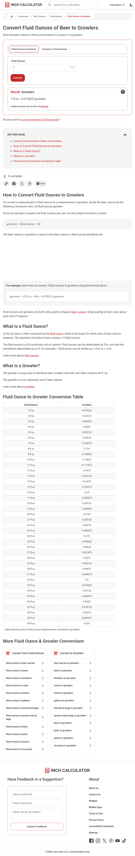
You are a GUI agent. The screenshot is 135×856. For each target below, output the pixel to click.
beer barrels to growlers (73, 663)
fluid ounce (56, 333)
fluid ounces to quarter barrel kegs (25, 717)
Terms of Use (96, 813)
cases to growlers (73, 685)
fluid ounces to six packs (25, 749)
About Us (93, 788)
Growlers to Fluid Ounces (54, 49)
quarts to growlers (73, 738)
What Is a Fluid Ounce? (26, 151)
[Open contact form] (123, 91)
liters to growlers (73, 723)
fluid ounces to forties (25, 693)
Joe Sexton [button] (16, 176)
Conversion (23, 16)
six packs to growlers (73, 745)
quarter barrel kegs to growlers (73, 715)
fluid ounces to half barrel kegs (25, 708)
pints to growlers (73, 730)
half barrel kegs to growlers (73, 708)
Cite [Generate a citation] (40, 183)
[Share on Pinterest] (29, 183)
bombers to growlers (73, 678)
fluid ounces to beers (25, 670)
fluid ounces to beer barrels (25, 663)
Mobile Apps (95, 807)
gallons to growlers (73, 700)
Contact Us (94, 794)
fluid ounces (31, 355)
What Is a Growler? (24, 156)
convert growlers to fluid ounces (40, 119)
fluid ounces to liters (25, 726)
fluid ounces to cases (25, 685)
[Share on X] (22, 183)
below (45, 106)
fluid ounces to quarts (25, 741)
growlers (29, 386)
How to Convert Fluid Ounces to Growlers (37, 146)
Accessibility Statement (101, 826)
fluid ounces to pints (25, 734)
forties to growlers (73, 693)
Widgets (93, 800)
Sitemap (93, 832)
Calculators (117, 5)
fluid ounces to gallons (25, 700)
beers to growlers (73, 670)
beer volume (79, 311)
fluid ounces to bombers (25, 678)
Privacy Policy (96, 820)
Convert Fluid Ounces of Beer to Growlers (37, 141)
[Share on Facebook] (14, 183)
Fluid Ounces (56, 16)
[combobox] (75, 4)
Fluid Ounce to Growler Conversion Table (37, 161)
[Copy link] (6, 183)
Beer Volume (39, 16)
